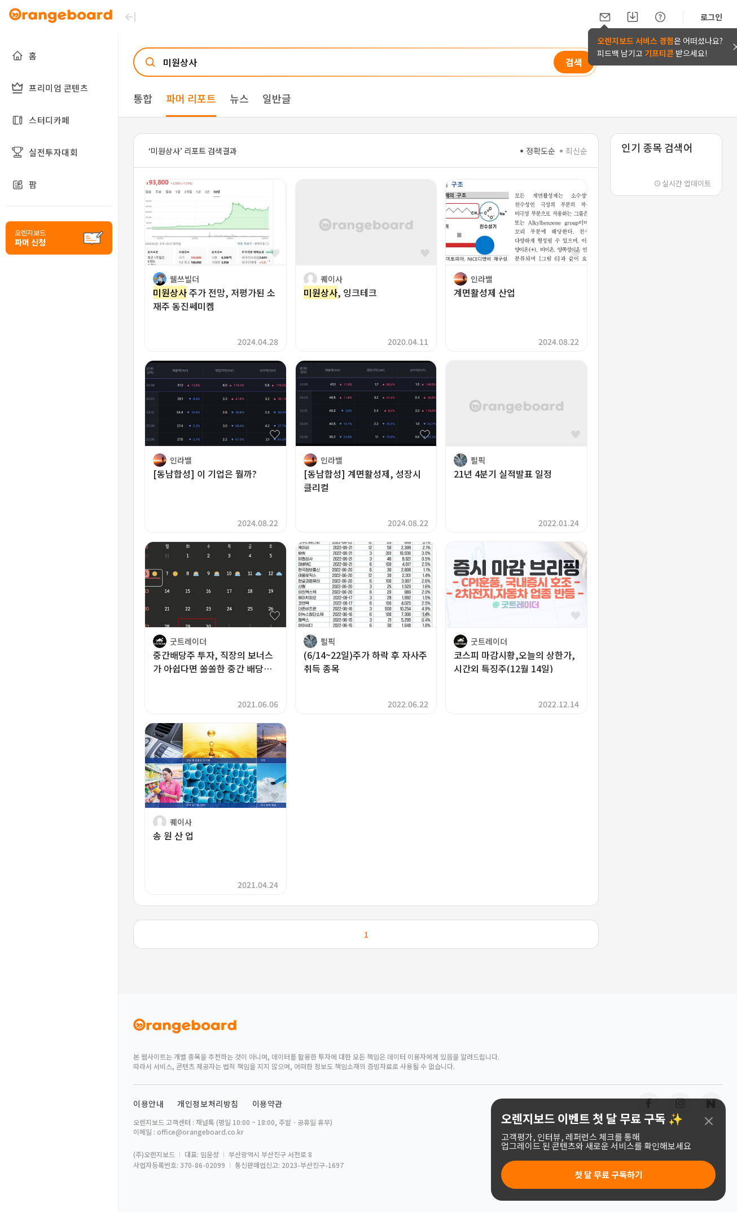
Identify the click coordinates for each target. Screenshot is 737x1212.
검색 (573, 62)
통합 (142, 98)
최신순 (573, 150)
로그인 (711, 17)
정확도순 (537, 150)
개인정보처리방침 (208, 1103)
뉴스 (239, 98)
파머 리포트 (191, 98)
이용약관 (267, 1103)
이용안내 (148, 1103)
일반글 (276, 98)
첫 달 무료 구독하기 (608, 1174)
